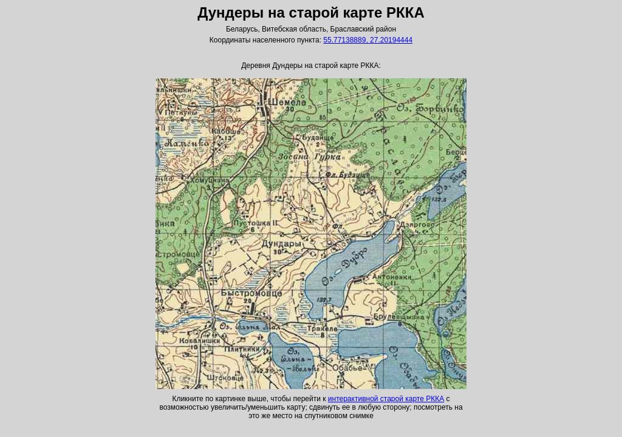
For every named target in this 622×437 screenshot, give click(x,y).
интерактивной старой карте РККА (386, 399)
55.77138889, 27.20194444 (367, 40)
